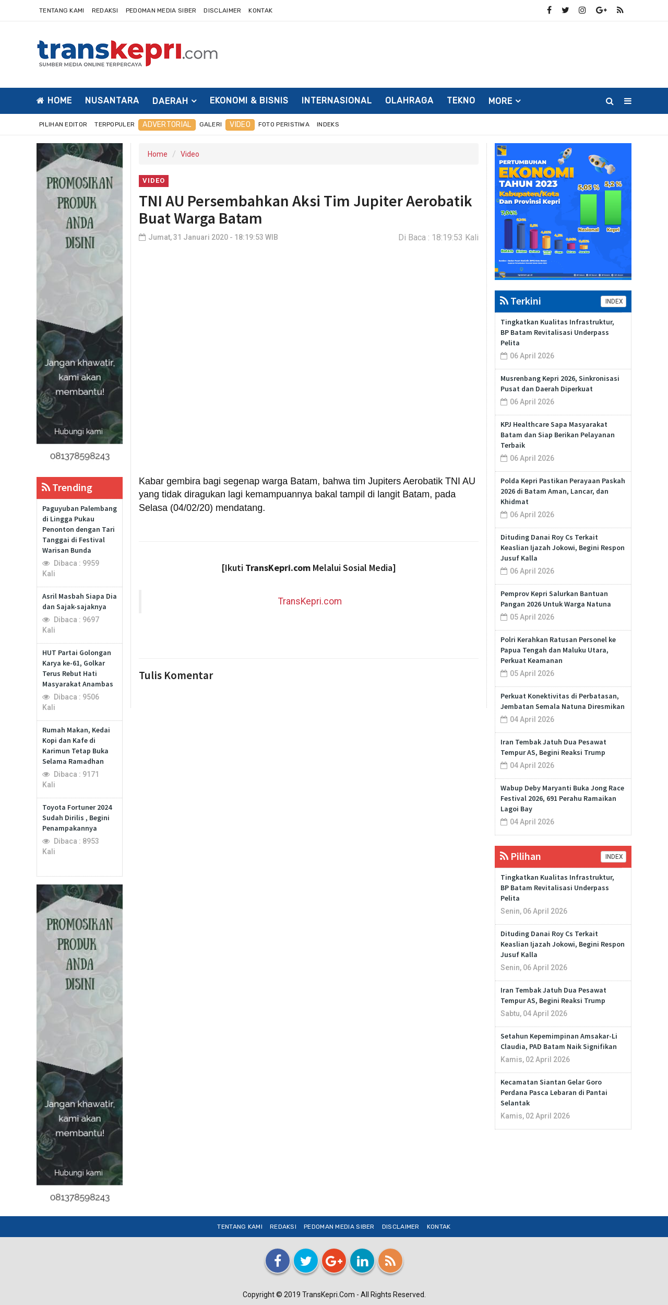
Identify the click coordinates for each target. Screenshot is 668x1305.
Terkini (520, 300)
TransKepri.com (310, 601)
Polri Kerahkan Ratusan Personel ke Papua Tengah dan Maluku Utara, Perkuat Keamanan (558, 650)
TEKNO (461, 101)
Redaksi (105, 10)
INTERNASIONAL (337, 101)
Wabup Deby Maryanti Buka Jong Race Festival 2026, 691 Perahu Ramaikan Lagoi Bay (562, 798)
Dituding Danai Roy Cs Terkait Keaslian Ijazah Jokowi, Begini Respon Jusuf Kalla (562, 547)
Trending (67, 487)
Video (240, 124)
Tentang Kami (62, 10)
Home (54, 101)
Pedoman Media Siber (161, 10)
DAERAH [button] (170, 101)
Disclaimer (222, 10)
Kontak (260, 10)
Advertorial (166, 124)
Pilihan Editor (63, 124)
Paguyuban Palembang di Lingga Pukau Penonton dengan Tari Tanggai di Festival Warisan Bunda (79, 529)
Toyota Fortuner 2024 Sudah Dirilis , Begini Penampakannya (77, 817)
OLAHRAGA (409, 101)
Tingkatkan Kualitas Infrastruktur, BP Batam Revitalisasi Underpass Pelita (557, 332)
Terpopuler (114, 124)
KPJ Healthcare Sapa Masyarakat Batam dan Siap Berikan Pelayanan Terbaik (557, 435)
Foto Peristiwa (283, 124)
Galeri (210, 124)
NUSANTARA (112, 101)
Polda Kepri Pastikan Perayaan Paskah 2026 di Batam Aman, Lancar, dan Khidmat (562, 491)
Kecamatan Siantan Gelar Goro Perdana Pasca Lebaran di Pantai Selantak (553, 1092)
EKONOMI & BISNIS (249, 101)
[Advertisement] (441, 52)
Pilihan (520, 856)
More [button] (500, 101)
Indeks (328, 124)
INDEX (613, 301)
